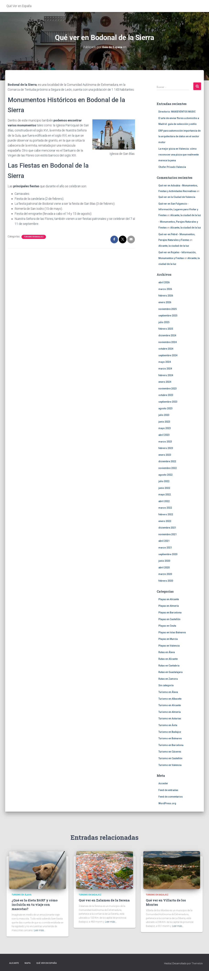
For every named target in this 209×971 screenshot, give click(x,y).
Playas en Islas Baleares (172, 632)
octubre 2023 (165, 395)
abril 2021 (164, 541)
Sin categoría (166, 685)
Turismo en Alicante (169, 705)
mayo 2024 (164, 362)
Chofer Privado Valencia (172, 167)
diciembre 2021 (167, 527)
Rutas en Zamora (168, 678)
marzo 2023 (165, 441)
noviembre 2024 (167, 342)
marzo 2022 (165, 507)
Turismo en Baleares (170, 738)
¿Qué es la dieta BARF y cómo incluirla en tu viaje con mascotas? (35, 904)
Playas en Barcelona (169, 612)
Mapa (28, 963)
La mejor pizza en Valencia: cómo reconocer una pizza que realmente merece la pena (178, 154)
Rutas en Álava (166, 652)
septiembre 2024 (167, 355)
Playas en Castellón (169, 619)
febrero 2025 (165, 328)
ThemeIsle (197, 963)
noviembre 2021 (167, 534)
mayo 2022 (164, 494)
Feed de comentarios (170, 796)
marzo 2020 (165, 574)
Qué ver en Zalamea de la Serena (104, 900)
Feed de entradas (168, 790)
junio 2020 (164, 560)
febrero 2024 (165, 375)
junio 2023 (164, 421)
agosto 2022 (165, 474)
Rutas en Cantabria (168, 665)
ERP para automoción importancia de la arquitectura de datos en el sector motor (179, 136)
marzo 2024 (165, 368)
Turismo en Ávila (167, 725)
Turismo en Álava (168, 692)
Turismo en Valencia (169, 765)
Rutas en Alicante (168, 659)
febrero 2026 (165, 295)
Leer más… (39, 930)
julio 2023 (163, 415)
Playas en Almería (168, 605)
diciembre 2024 (167, 335)
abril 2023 (164, 435)
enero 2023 (164, 454)
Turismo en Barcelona (170, 745)
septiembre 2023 (167, 401)
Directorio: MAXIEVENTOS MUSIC (177, 111)
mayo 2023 (164, 428)
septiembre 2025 (167, 315)
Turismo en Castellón (170, 758)
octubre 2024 (165, 348)
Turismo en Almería (169, 711)
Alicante (14, 963)
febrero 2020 (165, 580)
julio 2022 (163, 481)
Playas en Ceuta (167, 625)
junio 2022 (164, 487)
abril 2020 (164, 567)
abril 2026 (164, 282)
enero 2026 (164, 302)
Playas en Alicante (168, 599)
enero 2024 (164, 381)
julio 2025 (163, 322)
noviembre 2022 (167, 468)
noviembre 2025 (167, 308)
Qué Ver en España (46, 963)
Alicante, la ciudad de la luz (185, 215)
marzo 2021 (165, 547)
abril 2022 (164, 501)
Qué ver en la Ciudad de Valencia (176, 197)
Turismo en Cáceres (169, 751)
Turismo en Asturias (169, 718)
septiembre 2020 (167, 554)
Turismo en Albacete (169, 698)
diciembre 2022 (167, 461)
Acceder (163, 783)
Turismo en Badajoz (34, 237)
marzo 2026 (165, 289)
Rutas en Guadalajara (170, 672)
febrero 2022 (165, 514)
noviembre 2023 (167, 388)
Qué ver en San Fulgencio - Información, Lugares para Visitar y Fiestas (178, 209)
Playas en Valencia (169, 645)
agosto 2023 (165, 408)
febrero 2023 (165, 448)
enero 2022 (164, 521)
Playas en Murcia (168, 639)
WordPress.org (167, 803)
